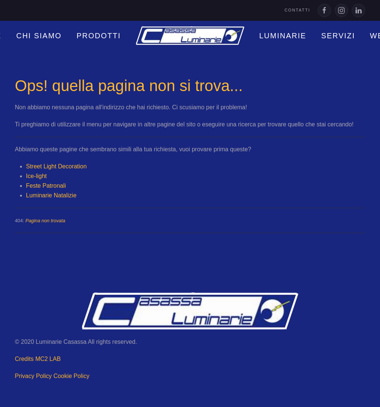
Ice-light (36, 176)
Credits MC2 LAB (37, 359)
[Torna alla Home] (190, 36)
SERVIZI (338, 36)
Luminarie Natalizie (51, 195)
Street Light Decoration (56, 166)
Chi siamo (39, 36)
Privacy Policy (32, 376)
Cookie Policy (71, 376)
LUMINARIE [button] (283, 36)
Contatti (297, 10)
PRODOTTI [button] (98, 36)
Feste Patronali (46, 185)
